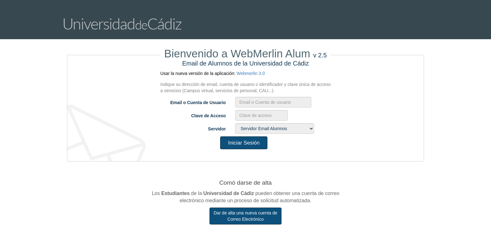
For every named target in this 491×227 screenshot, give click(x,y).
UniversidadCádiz (121, 23)
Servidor (217, 128)
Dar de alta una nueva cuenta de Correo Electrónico (245, 216)
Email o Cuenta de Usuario (198, 102)
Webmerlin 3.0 (251, 73)
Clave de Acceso (208, 115)
